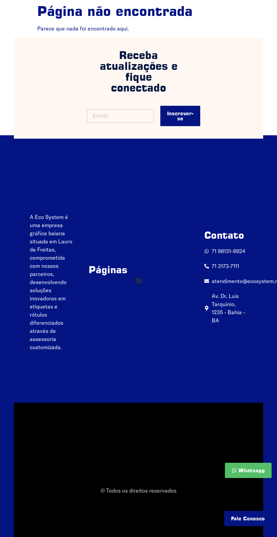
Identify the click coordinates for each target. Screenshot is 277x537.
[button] (138, 280)
